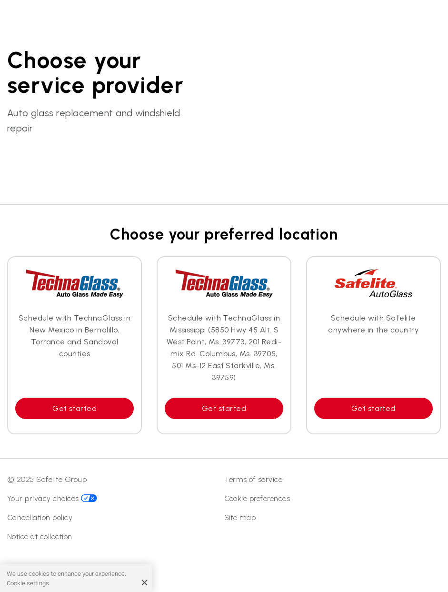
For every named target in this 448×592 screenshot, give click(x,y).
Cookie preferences (257, 498)
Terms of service (253, 479)
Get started (74, 408)
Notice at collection (39, 536)
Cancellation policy (39, 517)
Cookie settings (28, 583)
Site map (240, 517)
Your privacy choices (52, 498)
